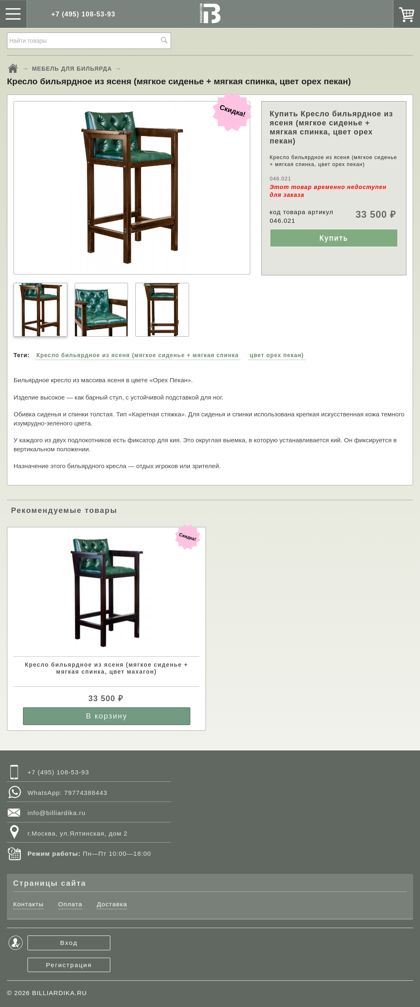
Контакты (28, 904)
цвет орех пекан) (277, 355)
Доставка (112, 904)
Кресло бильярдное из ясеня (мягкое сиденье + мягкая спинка (138, 355)
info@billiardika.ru (56, 812)
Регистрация (69, 964)
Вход (69, 942)
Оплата (70, 904)
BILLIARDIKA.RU (59, 992)
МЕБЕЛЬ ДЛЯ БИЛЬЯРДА (72, 68)
